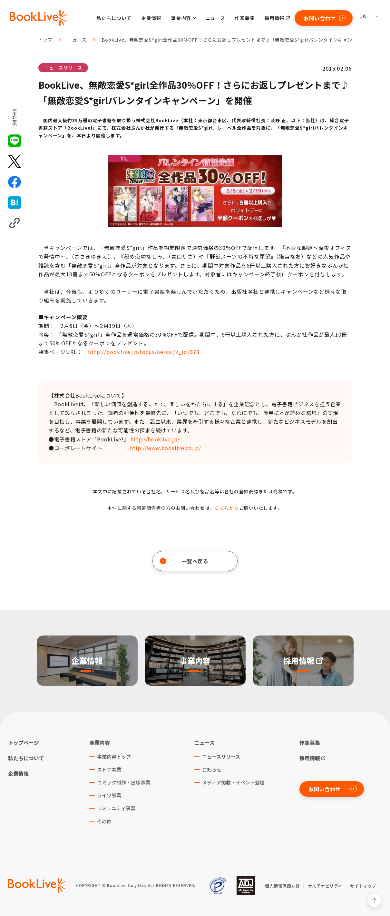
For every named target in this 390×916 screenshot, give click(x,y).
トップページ (23, 742)
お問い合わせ (325, 18)
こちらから (227, 508)
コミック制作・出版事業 (123, 782)
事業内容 (99, 742)
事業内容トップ (114, 756)
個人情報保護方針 (282, 886)
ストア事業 (109, 769)
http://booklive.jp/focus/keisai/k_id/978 (144, 352)
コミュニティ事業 (116, 808)
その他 (104, 821)
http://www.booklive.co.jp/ (165, 448)
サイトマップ (363, 886)
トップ (45, 39)
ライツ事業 (109, 795)
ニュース (215, 18)
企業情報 (151, 18)
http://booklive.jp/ (155, 439)
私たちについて (114, 18)
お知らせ (211, 769)
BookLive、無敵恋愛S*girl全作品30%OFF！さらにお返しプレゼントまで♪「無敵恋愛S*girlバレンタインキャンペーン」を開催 (244, 39)
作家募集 (245, 18)
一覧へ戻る (184, 561)
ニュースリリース (63, 67)
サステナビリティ (325, 886)
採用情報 (275, 18)
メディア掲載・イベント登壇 (233, 782)
